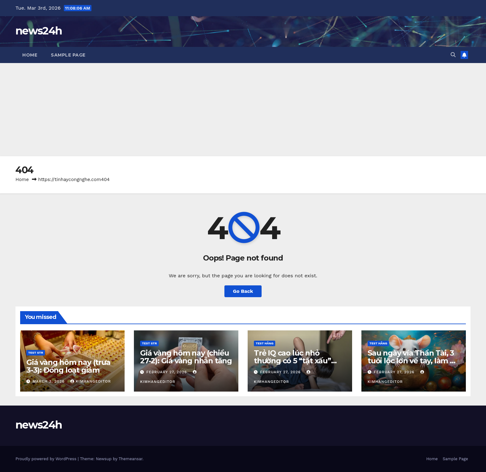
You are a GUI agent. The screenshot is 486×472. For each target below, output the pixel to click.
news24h (38, 30)
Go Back (243, 291)
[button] (453, 55)
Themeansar (131, 458)
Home (29, 55)
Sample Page (68, 55)
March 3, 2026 (49, 381)
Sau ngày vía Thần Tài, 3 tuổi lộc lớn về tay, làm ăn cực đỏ (413, 360)
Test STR (35, 352)
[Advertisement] (243, 109)
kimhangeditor (90, 381)
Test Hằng (264, 343)
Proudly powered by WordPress (46, 458)
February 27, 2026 (167, 372)
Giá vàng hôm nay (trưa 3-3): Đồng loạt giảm (68, 366)
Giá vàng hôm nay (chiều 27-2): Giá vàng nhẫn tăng (186, 356)
